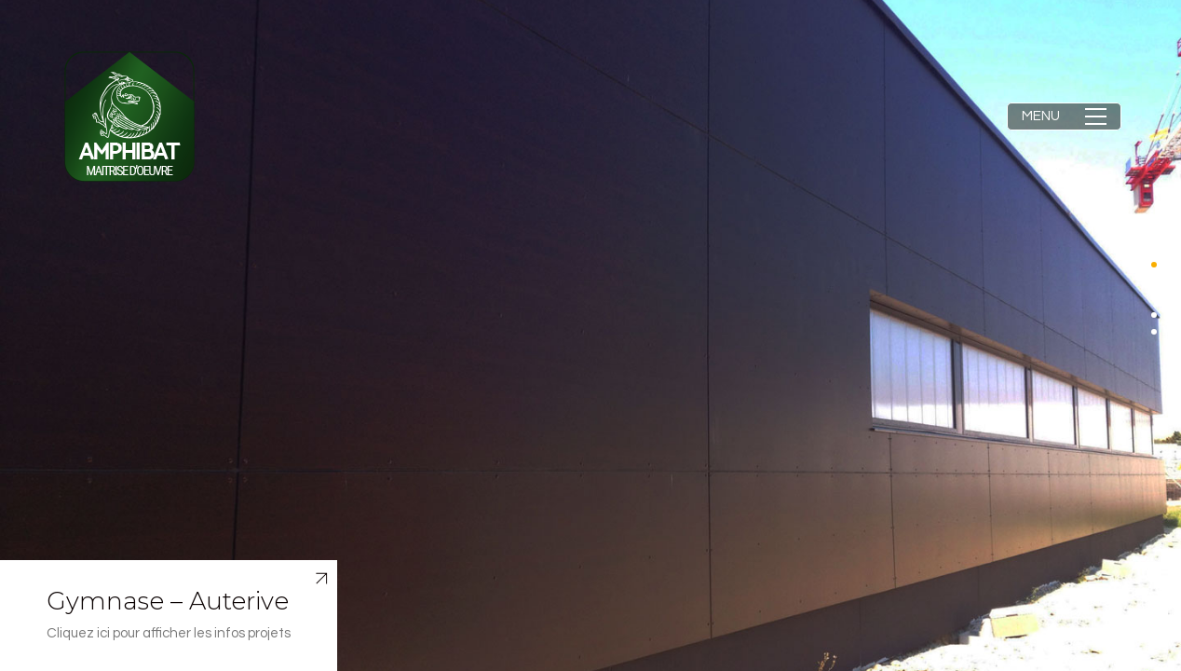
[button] (1064, 116)
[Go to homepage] (129, 116)
